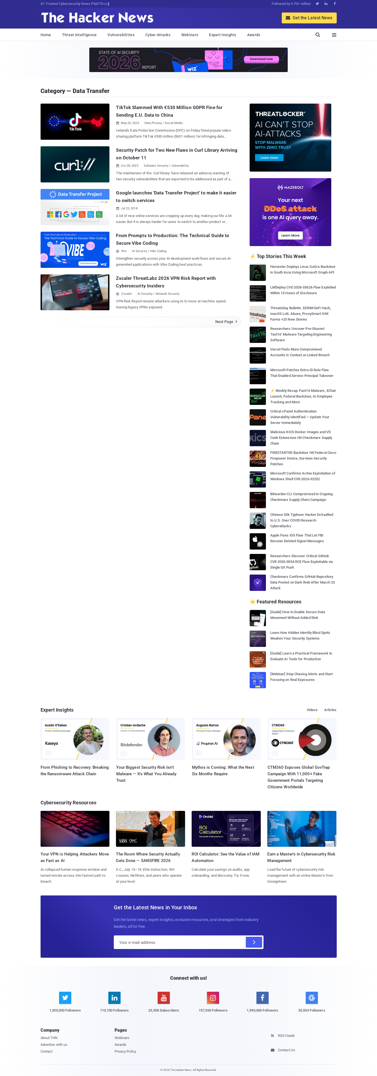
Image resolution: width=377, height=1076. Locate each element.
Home (46, 35)
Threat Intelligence (79, 35)
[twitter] (65, 1005)
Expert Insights (222, 35)
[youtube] (164, 1005)
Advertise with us (54, 1045)
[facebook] (262, 1005)
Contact (47, 1051)
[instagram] (213, 1005)
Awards (253, 35)
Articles (330, 710)
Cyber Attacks (157, 35)
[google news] (312, 1003)
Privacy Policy (125, 1051)
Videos (312, 710)
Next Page (226, 322)
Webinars (189, 35)
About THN (49, 1038)
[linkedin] (114, 1005)
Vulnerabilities (121, 35)
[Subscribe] (254, 942)
